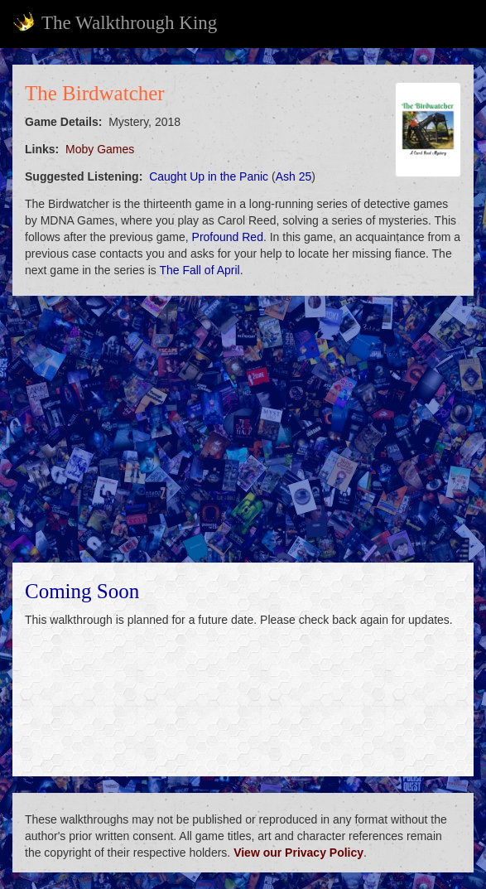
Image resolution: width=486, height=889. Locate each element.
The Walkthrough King (114, 22)
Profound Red (227, 237)
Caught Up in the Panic (208, 176)
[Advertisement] (243, 429)
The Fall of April (199, 270)
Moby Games (99, 149)
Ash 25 (294, 176)
